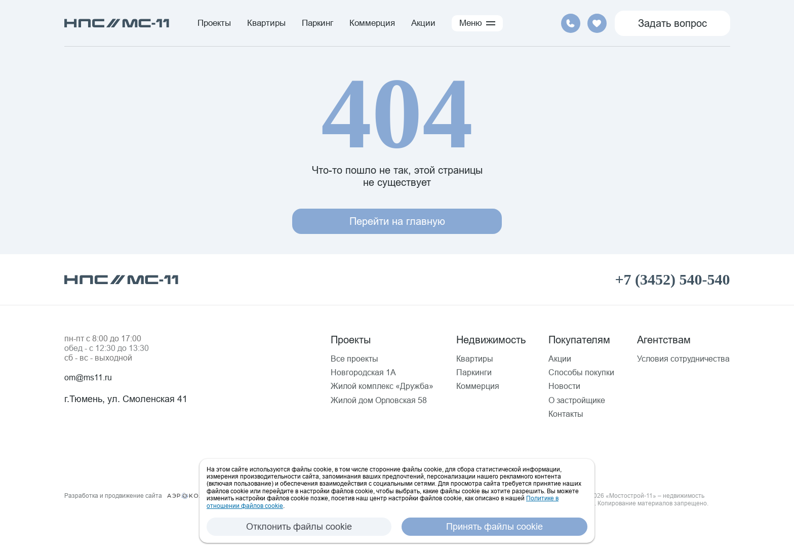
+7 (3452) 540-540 (672, 279)
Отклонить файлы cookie (299, 526)
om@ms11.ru (88, 377)
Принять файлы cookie (494, 526)
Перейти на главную (397, 221)
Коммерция (372, 23)
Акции (423, 23)
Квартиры (266, 23)
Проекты (214, 23)
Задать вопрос (672, 23)
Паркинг (317, 23)
